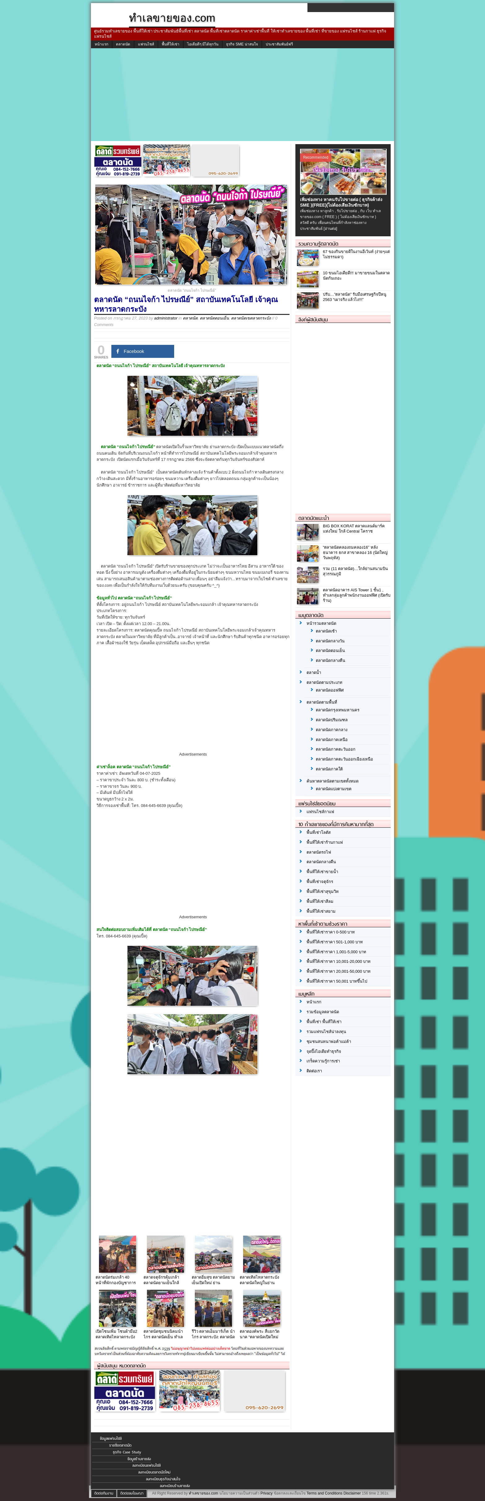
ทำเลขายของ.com (203, 1493)
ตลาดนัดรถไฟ (319, 852)
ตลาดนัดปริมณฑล (332, 720)
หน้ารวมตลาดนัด (321, 623)
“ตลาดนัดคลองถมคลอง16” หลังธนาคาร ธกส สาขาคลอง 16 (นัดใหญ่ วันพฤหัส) (355, 552)
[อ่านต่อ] (330, 228)
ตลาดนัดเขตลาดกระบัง (251, 318)
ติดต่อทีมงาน (103, 1493)
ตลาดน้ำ (314, 672)
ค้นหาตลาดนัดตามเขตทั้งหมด (332, 781)
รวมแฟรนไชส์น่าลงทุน (326, 1031)
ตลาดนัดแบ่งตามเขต (333, 789)
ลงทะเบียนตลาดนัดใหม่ (154, 1472)
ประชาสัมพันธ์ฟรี (279, 44)
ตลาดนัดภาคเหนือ (332, 739)
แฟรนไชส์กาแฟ (320, 811)
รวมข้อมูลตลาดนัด (323, 1012)
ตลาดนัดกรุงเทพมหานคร (337, 710)
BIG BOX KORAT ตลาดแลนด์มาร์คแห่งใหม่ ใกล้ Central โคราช (354, 529)
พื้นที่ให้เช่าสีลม (320, 901)
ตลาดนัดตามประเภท (324, 682)
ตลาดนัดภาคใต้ (329, 769)
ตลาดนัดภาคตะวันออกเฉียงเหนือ (344, 759)
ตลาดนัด (123, 44)
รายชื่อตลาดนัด (120, 1445)
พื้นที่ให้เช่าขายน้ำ (322, 871)
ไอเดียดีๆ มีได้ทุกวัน (202, 44)
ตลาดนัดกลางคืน (330, 660)
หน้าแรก (101, 44)
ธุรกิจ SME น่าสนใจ (242, 44)
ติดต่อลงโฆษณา (132, 1493)
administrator (165, 318)
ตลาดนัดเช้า (326, 631)
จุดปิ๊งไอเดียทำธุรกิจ (324, 1051)
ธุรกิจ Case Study (127, 1452)
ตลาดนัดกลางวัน (330, 641)
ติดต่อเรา (314, 1071)
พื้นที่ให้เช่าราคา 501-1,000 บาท (335, 942)
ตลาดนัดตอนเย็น (214, 318)
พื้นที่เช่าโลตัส (319, 832)
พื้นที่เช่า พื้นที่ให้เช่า (324, 1021)
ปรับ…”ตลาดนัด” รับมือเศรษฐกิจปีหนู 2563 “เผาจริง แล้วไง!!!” (354, 297)
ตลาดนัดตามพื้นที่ (322, 702)
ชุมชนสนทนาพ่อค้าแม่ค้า (329, 1041)
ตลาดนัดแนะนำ (313, 518)
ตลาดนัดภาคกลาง (331, 729)
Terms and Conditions (324, 1493)
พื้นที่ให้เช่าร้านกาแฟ (325, 842)
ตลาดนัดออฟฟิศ (330, 690)
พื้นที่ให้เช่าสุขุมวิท (323, 891)
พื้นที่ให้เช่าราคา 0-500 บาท (331, 932)
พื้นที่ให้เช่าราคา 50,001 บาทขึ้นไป (337, 981)
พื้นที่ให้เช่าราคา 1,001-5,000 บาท (336, 952)
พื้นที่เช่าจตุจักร (320, 881)
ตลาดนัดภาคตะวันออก (335, 749)
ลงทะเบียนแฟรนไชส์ (146, 1465)
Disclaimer (352, 1493)
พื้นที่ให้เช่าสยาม (321, 911)
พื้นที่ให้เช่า (170, 44)
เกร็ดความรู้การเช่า (323, 1061)
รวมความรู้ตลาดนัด (318, 243)
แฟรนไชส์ (146, 44)
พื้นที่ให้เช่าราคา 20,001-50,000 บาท (339, 971)
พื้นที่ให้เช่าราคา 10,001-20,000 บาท (339, 961)
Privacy (266, 1493)
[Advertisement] (242, 94)
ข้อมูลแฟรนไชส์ (111, 1438)
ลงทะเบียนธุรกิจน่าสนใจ (163, 1479)
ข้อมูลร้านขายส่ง (139, 1459)
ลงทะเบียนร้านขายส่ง (175, 1486)
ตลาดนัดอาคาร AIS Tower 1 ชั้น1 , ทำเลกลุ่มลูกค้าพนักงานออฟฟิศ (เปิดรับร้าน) (356, 595)
